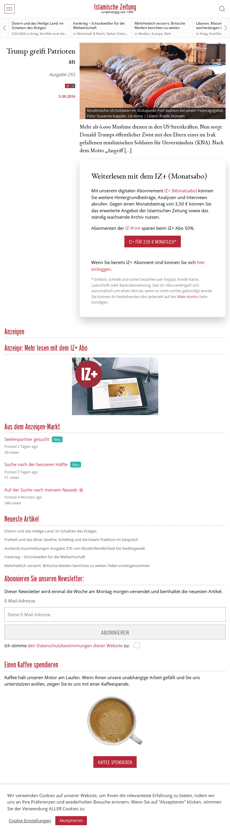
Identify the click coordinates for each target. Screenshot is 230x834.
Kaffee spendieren (115, 762)
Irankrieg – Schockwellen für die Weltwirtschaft (99, 25)
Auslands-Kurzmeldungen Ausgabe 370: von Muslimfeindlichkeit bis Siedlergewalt (74, 548)
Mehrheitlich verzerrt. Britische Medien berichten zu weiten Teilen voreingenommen (160, 28)
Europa (157, 33)
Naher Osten (116, 33)
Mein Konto (187, 296)
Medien (144, 33)
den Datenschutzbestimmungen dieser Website (75, 645)
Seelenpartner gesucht (26, 439)
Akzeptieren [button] (71, 820)
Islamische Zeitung (115, 7)
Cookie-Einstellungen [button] (30, 820)
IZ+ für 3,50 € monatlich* (152, 241)
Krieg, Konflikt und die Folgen (52, 33)
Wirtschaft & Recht (91, 33)
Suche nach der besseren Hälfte (36, 464)
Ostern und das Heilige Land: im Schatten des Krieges (37, 25)
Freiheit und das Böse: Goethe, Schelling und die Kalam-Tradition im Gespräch (71, 539)
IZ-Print (132, 228)
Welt (167, 33)
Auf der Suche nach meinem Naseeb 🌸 (44, 490)
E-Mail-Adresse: (20, 601)
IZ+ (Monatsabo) (180, 190)
